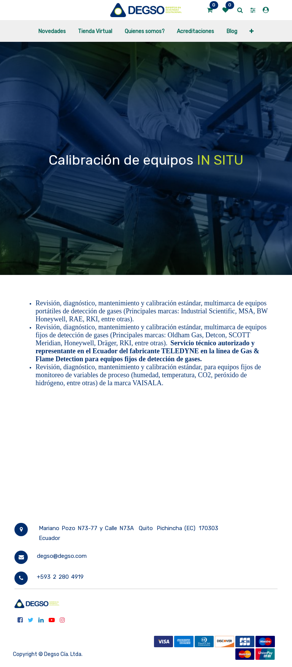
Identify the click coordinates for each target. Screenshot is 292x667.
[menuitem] (52, 31)
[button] (251, 31)
